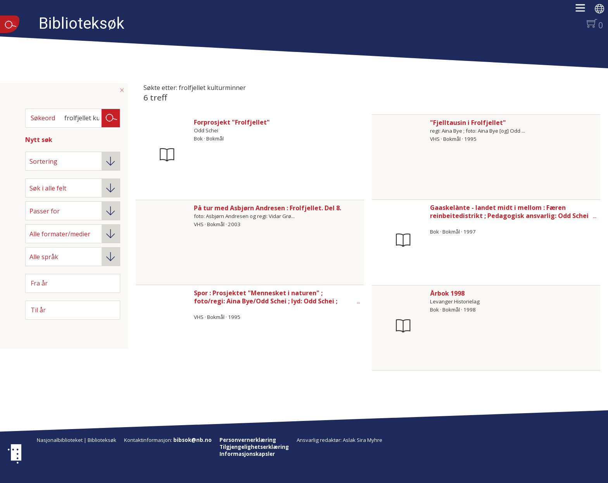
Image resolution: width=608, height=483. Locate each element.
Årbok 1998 (447, 293)
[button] (584, 10)
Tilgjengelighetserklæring (254, 446)
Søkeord (43, 118)
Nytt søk (38, 139)
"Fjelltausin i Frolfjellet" (468, 122)
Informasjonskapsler (247, 453)
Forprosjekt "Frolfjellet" (232, 122)
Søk (110, 117)
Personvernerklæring (247, 439)
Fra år (39, 283)
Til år (38, 310)
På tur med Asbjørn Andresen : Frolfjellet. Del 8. (267, 208)
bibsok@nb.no (192, 439)
